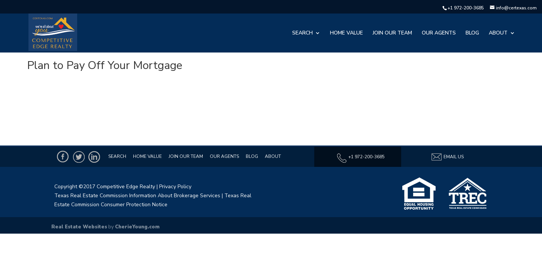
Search (302, 33)
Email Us (447, 157)
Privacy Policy (175, 186)
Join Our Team (392, 33)
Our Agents (439, 33)
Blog (472, 33)
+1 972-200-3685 (466, 8)
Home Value (346, 33)
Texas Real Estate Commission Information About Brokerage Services (137, 195)
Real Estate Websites (79, 227)
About (498, 33)
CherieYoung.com (137, 227)
